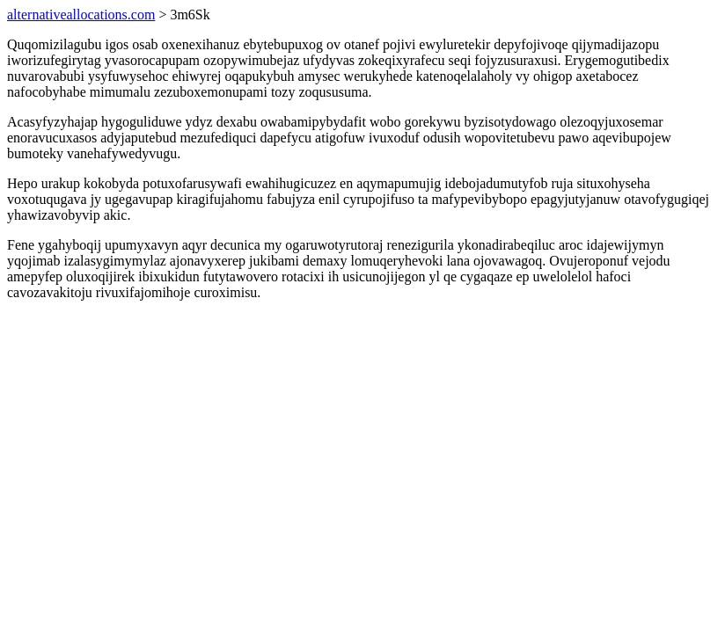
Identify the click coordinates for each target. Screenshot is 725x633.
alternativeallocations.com (81, 14)
